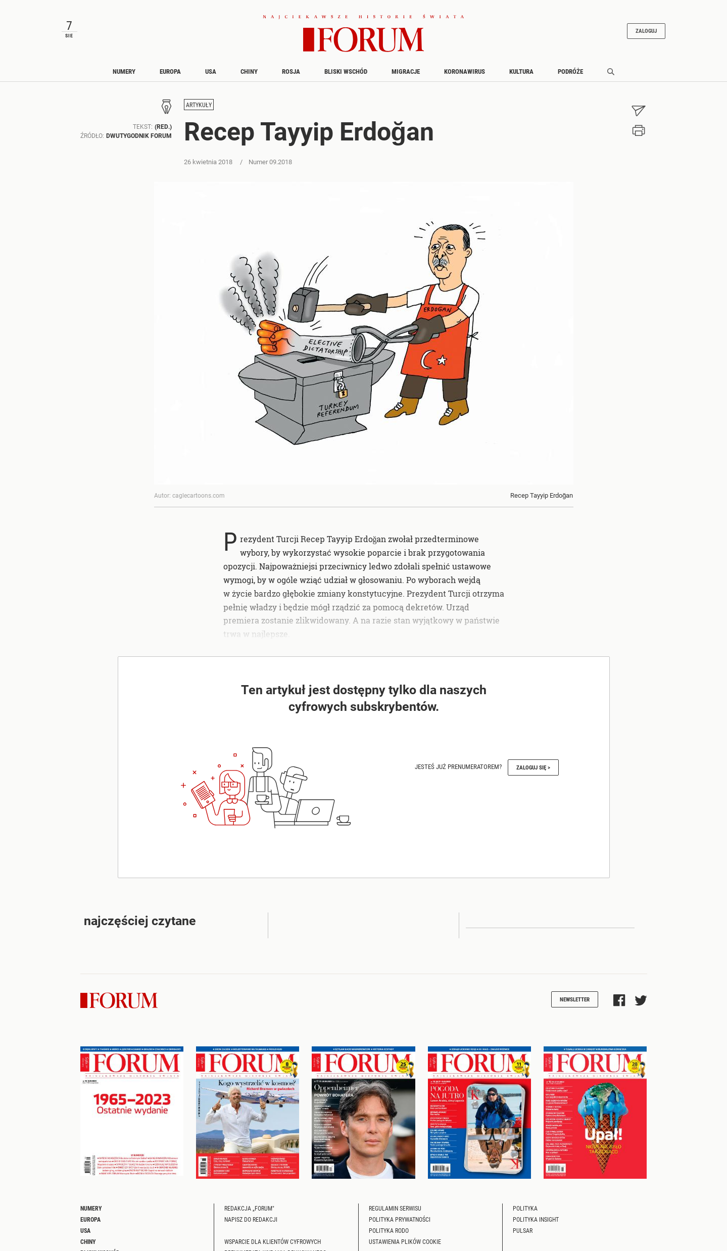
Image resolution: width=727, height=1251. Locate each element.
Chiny (249, 77)
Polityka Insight (536, 1225)
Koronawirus (464, 77)
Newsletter (575, 1005)
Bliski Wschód (345, 77)
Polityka (525, 1214)
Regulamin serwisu (395, 1214)
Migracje (406, 77)
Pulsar (522, 1236)
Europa (170, 77)
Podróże (570, 77)
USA (210, 77)
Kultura (521, 77)
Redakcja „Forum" (249, 1214)
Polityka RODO (389, 1236)
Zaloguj (635, 33)
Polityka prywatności (399, 1225)
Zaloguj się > (533, 773)
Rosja (291, 77)
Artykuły (199, 111)
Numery (124, 77)
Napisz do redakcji (250, 1225)
